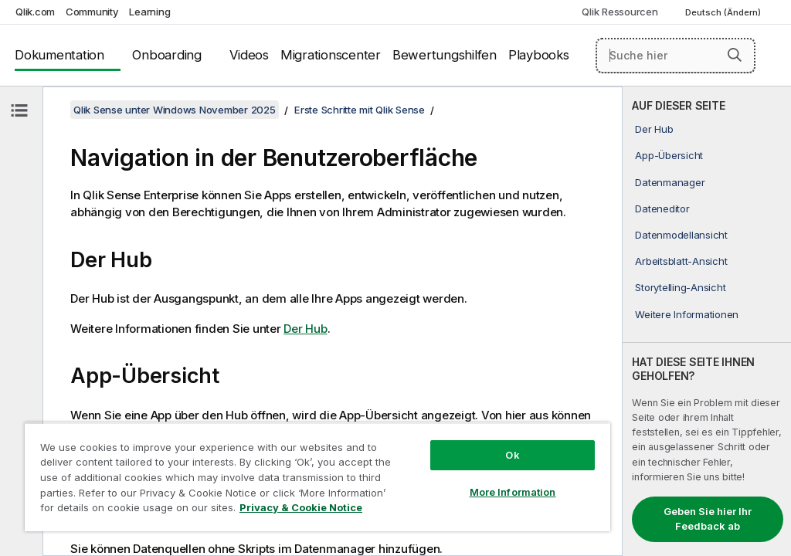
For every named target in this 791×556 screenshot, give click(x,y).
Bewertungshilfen (444, 55)
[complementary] (707, 321)
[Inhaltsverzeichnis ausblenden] (19, 110)
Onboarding (167, 55)
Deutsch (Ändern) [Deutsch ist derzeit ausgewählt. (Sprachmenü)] (724, 12)
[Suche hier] (675, 55)
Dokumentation (59, 55)
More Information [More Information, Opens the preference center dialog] (513, 492)
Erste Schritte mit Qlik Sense (359, 109)
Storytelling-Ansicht (680, 287)
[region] (317, 476)
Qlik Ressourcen (619, 11)
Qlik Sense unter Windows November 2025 (174, 109)
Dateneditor (662, 208)
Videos (249, 55)
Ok (512, 455)
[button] (734, 55)
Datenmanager (669, 182)
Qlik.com (35, 11)
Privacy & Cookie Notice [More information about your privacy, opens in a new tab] (300, 507)
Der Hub (654, 129)
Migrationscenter (330, 55)
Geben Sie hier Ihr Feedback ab (708, 519)
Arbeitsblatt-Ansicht (681, 261)
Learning (149, 11)
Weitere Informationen (686, 314)
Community (92, 11)
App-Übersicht (669, 155)
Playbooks (538, 55)
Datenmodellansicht (681, 235)
